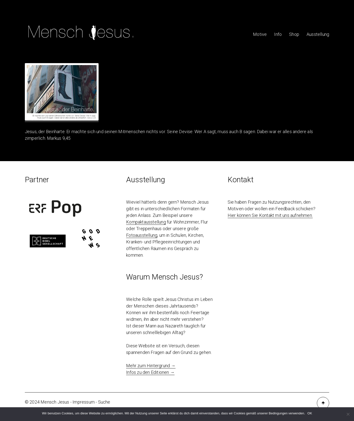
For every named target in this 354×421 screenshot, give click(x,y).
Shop (294, 34)
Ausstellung (318, 34)
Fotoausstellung (141, 235)
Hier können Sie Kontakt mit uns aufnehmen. (270, 215)
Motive (260, 34)
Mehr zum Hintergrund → (150, 365)
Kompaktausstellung (146, 222)
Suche (104, 402)
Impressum (84, 402)
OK (310, 413)
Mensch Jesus (55, 402)
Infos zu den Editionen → (150, 372)
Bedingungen (278, 413)
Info (278, 34)
